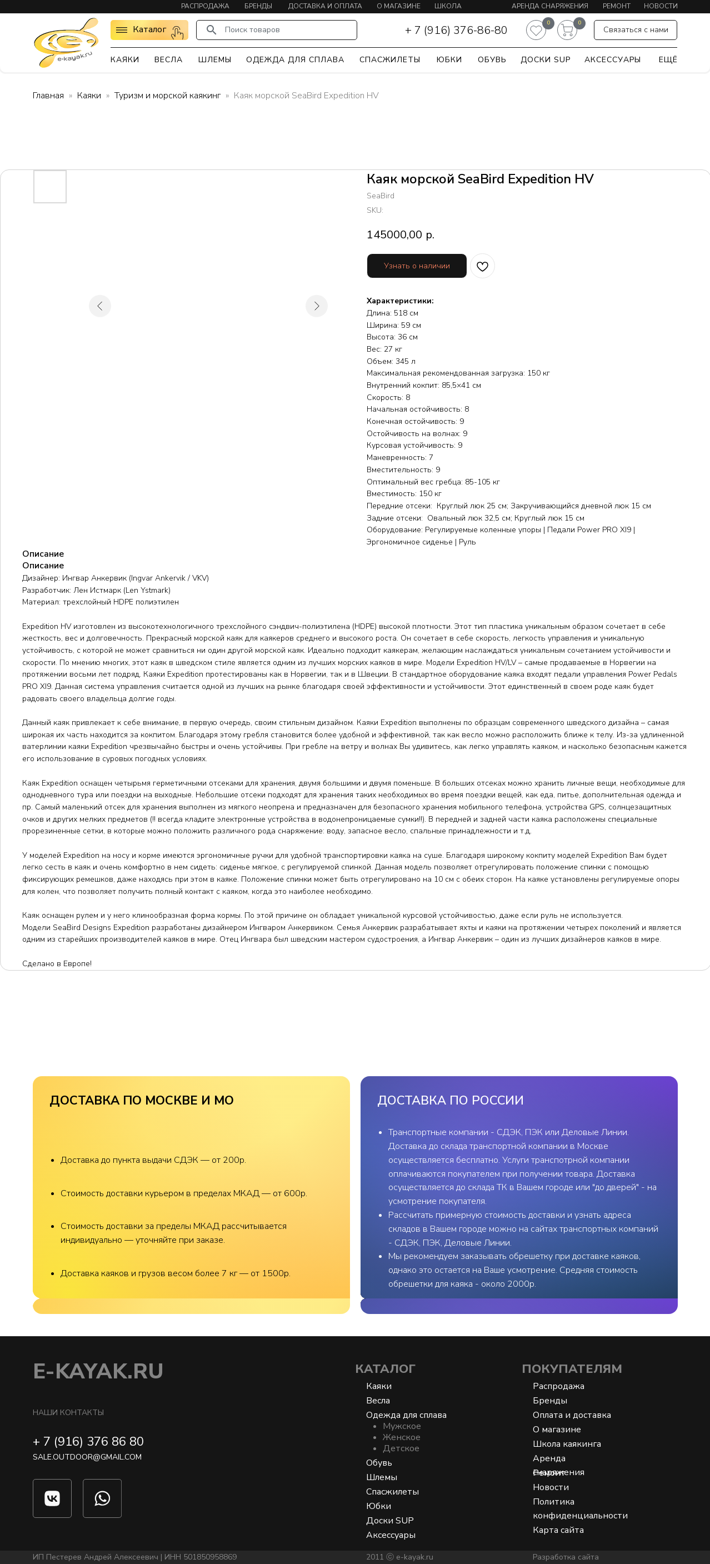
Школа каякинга (567, 1444)
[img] (66, 42)
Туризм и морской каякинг (167, 95)
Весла (168, 59)
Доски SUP (546, 59)
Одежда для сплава (295, 59)
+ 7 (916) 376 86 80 (88, 1441)
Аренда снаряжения (550, 6)
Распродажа (205, 6)
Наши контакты (68, 1412)
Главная (48, 95)
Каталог (385, 1369)
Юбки (449, 59)
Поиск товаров (252, 29)
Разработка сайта (566, 1557)
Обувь (492, 59)
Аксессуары (612, 59)
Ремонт (617, 6)
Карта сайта (558, 1530)
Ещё (668, 59)
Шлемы (215, 59)
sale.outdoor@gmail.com (87, 1457)
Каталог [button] (149, 29)
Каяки (125, 59)
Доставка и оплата (325, 6)
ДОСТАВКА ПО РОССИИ (450, 1100)
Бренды (258, 6)
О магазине (399, 6)
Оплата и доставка (572, 1415)
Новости (661, 6)
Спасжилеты (390, 59)
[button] (635, 30)
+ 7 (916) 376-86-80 (456, 30)
